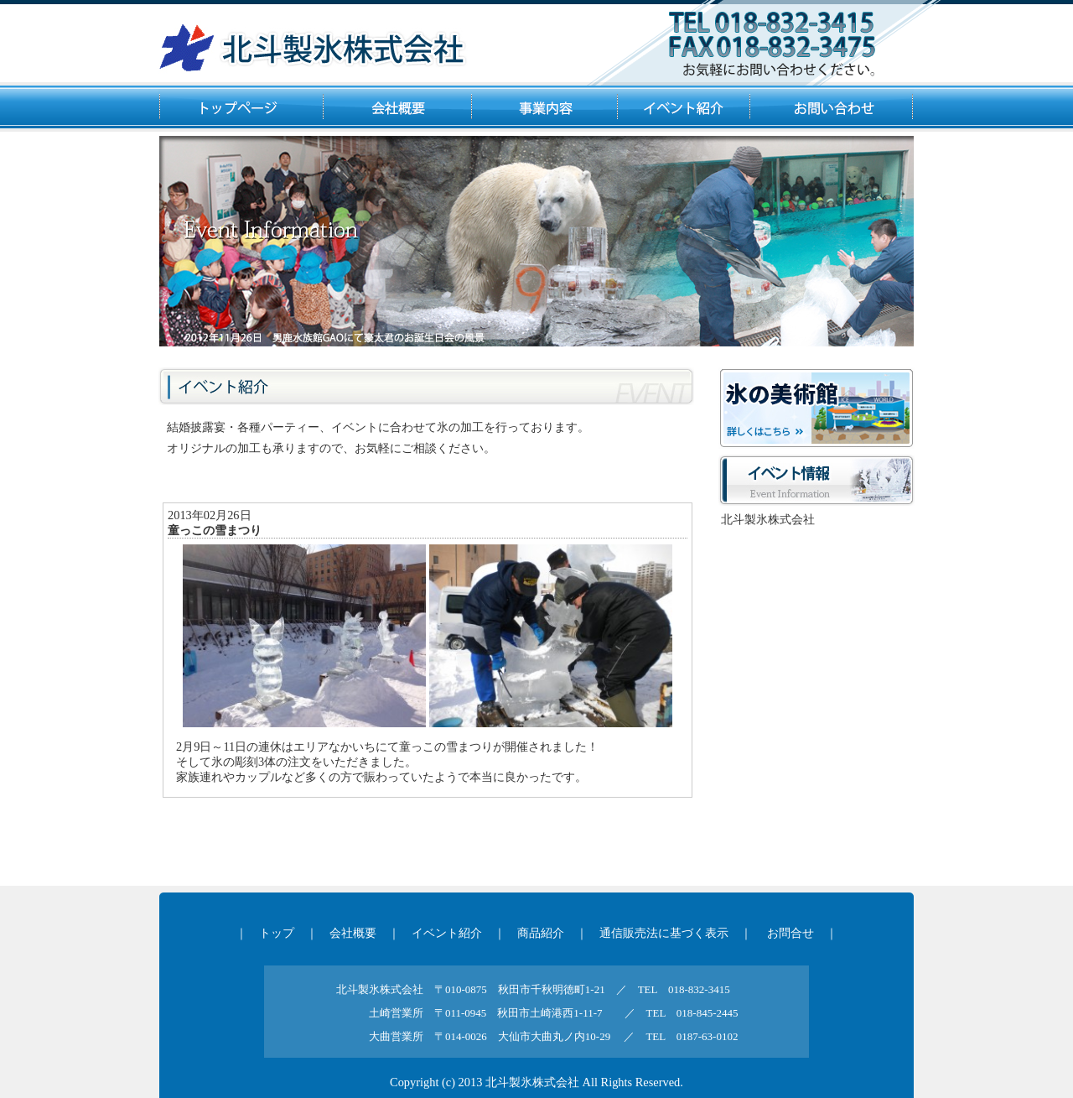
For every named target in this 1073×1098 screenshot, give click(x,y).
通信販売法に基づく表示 (663, 932)
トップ (276, 932)
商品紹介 (540, 932)
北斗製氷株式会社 (768, 519)
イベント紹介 (447, 932)
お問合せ (790, 932)
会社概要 (352, 932)
